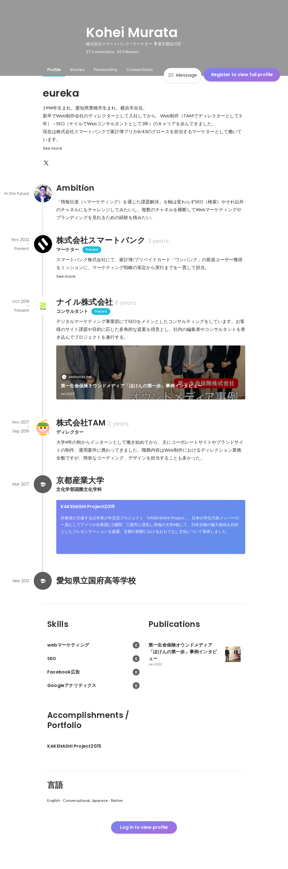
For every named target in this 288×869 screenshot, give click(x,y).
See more (52, 148)
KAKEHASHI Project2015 (88, 506)
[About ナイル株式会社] (43, 306)
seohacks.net (78, 376)
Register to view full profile (242, 74)
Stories (77, 69)
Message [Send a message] (182, 75)
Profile (54, 69)
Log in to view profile (144, 827)
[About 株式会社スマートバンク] (43, 244)
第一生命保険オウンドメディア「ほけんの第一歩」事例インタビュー (131, 386)
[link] (150, 372)
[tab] (54, 69)
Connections (139, 69)
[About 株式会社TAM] (43, 426)
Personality (105, 69)
